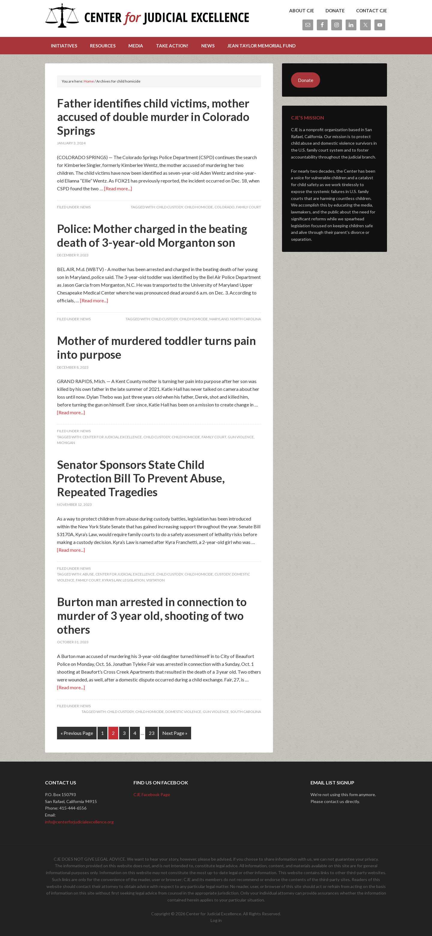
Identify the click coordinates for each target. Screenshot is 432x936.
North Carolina (245, 319)
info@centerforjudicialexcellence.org (79, 821)
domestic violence (183, 711)
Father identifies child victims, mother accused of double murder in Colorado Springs (153, 116)
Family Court (248, 207)
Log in (216, 920)
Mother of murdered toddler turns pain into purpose (156, 347)
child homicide (198, 207)
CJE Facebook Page (152, 794)
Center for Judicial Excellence (147, 18)
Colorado (224, 207)
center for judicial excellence (112, 437)
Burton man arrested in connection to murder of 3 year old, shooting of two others (152, 615)
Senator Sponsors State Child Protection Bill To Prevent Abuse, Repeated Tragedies (141, 478)
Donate (305, 80)
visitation (155, 580)
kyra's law (111, 580)
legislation (134, 580)
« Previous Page (77, 733)
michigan (66, 442)
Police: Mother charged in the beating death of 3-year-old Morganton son (152, 235)
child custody (169, 207)
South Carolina (245, 711)
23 (151, 733)
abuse (88, 574)
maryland (219, 319)
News (85, 207)
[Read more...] (118, 188)
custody (222, 574)
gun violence (241, 437)
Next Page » (175, 733)
